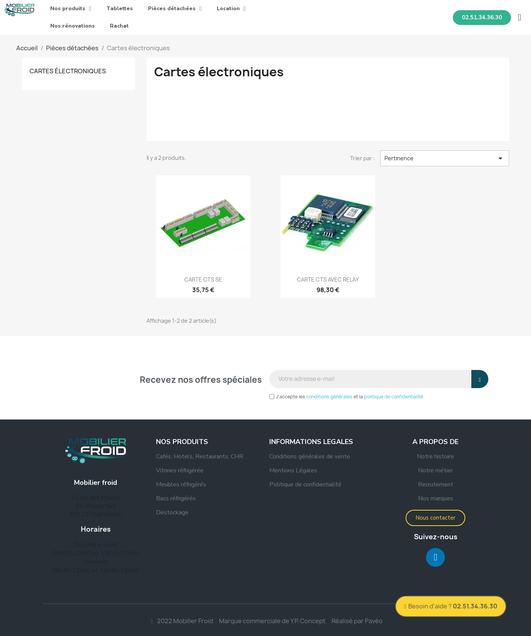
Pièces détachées (175, 8)
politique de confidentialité (393, 396)
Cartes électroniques (67, 71)
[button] (482, 17)
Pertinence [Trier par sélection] (444, 158)
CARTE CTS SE (203, 279)
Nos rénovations (72, 25)
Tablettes (120, 8)
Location (231, 8)
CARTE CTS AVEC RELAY (328, 279)
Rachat (119, 25)
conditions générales (329, 396)
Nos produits (70, 8)
